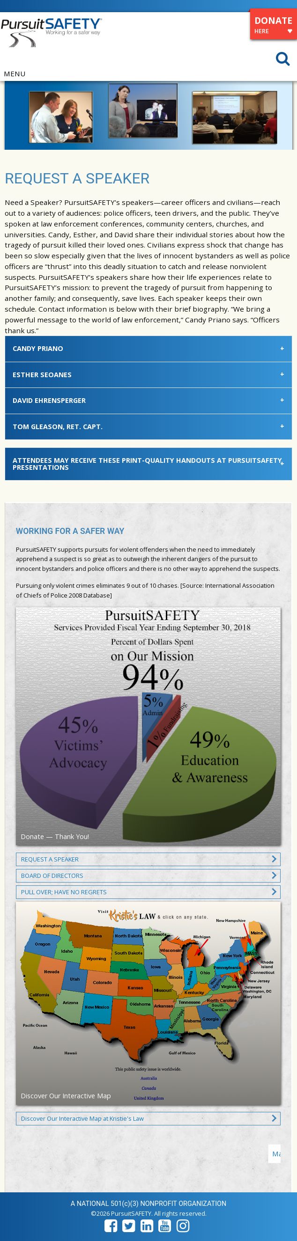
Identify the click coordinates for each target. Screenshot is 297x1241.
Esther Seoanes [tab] (42, 374)
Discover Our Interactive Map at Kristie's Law (82, 1118)
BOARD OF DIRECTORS (52, 875)
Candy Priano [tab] (38, 348)
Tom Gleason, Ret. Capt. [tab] (58, 426)
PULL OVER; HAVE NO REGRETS (64, 892)
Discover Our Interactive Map (66, 1095)
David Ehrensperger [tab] (49, 400)
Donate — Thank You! (55, 836)
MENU (14, 73)
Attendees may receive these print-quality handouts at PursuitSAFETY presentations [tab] (147, 463)
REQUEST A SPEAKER (50, 859)
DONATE (273, 26)
